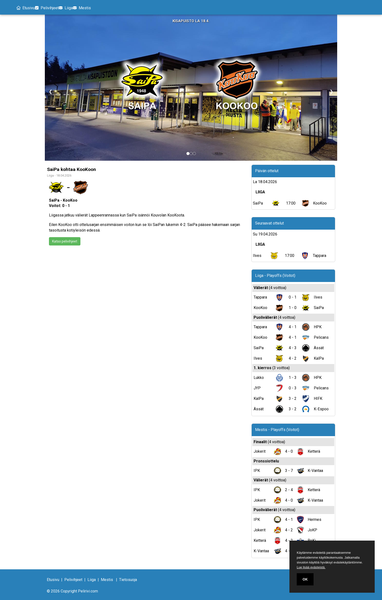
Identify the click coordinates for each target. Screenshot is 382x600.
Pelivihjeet (54, 8)
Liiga (80, 8)
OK (305, 579)
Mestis (102, 8)
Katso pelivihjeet (64, 242)
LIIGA (260, 192)
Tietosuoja (128, 580)
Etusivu (27, 8)
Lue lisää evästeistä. (311, 567)
